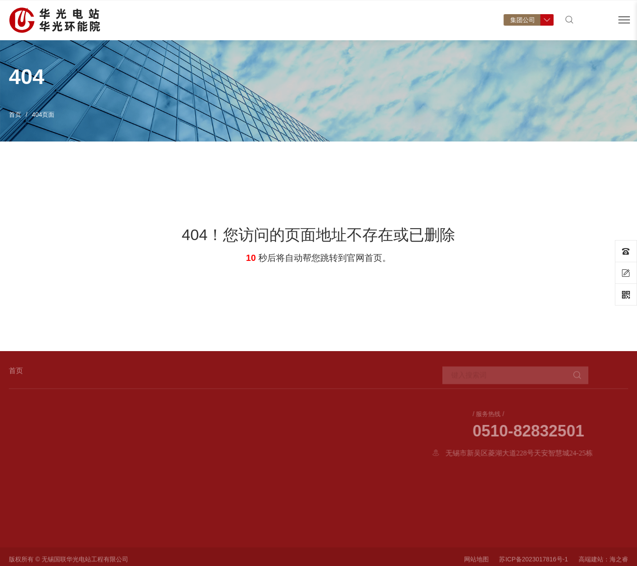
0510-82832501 (561, 431)
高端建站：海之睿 (603, 561)
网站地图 (476, 561)
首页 (188, 29)
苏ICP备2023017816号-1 (533, 561)
